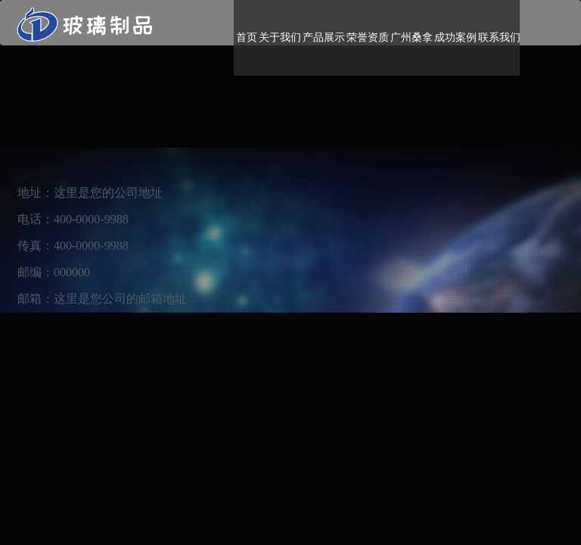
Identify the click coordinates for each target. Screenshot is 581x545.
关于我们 (280, 37)
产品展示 (324, 37)
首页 (246, 37)
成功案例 (455, 37)
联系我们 (499, 37)
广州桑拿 (411, 37)
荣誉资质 (367, 37)
